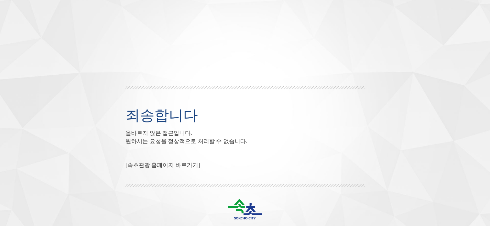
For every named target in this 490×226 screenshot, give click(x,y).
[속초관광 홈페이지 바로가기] (162, 165)
